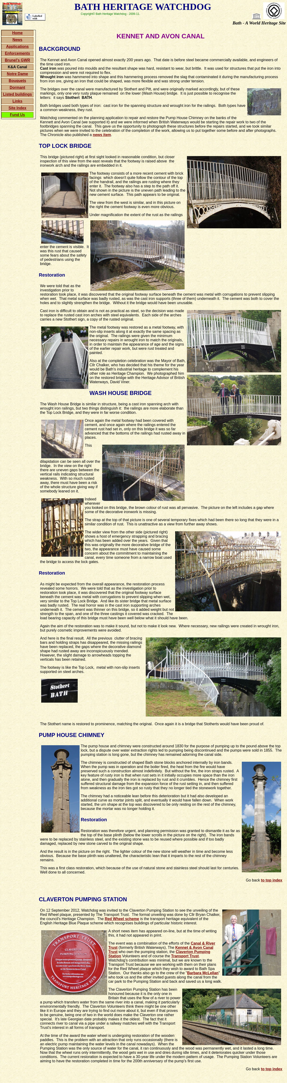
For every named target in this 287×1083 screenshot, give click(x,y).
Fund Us (17, 115)
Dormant (17, 87)
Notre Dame (17, 74)
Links (17, 101)
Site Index (17, 108)
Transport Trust (185, 956)
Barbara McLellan (202, 973)
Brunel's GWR (17, 60)
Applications (17, 46)
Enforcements (17, 53)
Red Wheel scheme (122, 919)
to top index (271, 880)
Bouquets (17, 81)
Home (17, 33)
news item (102, 135)
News (17, 40)
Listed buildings (17, 94)
